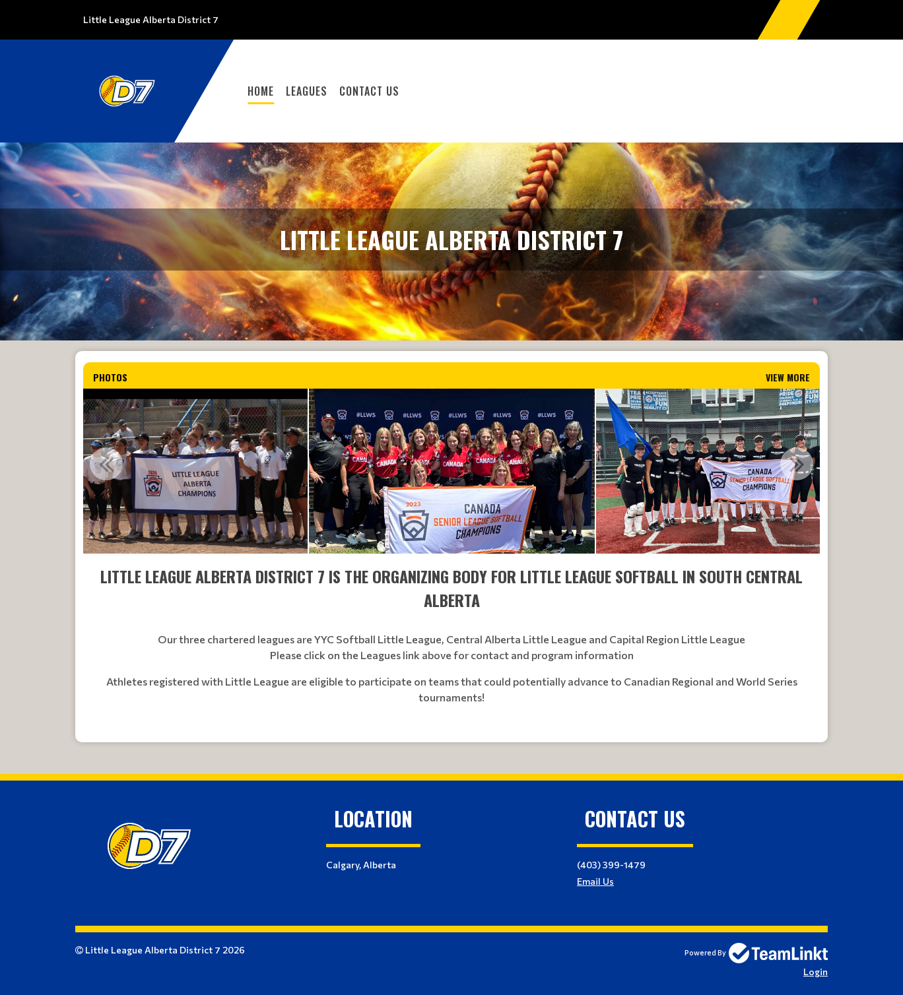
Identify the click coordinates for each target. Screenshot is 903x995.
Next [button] (796, 463)
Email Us (595, 881)
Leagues (306, 91)
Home (261, 91)
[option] (192, 471)
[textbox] (451, 648)
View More (788, 377)
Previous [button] (106, 463)
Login (815, 971)
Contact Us (369, 91)
